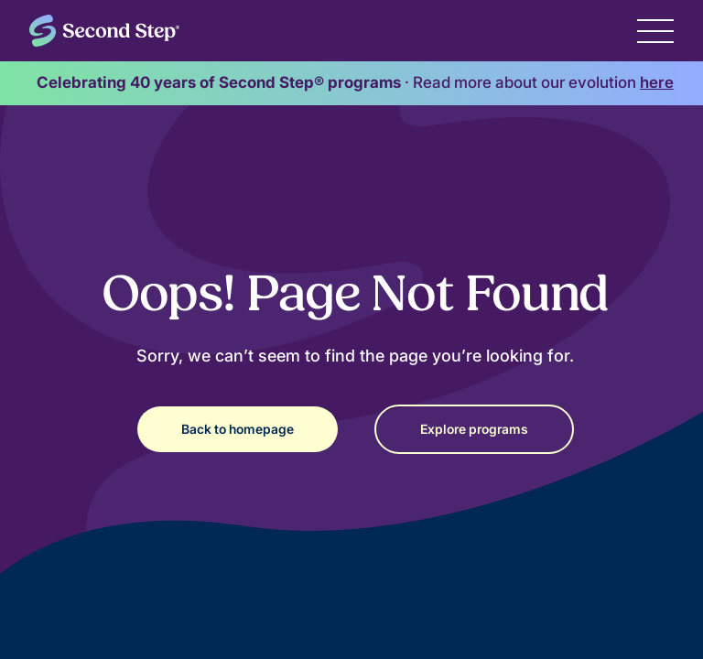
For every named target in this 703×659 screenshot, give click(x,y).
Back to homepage (237, 429)
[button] (655, 30)
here (657, 82)
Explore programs (474, 429)
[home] (104, 31)
